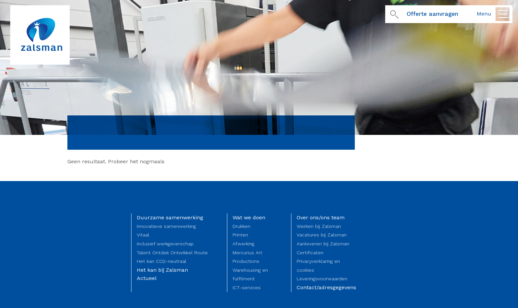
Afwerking (243, 243)
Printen (240, 234)
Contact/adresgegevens (326, 287)
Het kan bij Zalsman (162, 270)
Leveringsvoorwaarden (322, 278)
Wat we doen (249, 217)
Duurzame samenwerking (170, 217)
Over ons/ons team (321, 217)
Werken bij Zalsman (319, 226)
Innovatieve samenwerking (166, 226)
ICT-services (247, 287)
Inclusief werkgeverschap (165, 243)
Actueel (147, 278)
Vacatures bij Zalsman (322, 234)
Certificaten (310, 252)
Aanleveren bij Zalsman (323, 243)
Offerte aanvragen (432, 14)
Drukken (241, 226)
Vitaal (143, 234)
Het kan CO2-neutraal (161, 261)
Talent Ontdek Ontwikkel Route (172, 252)
